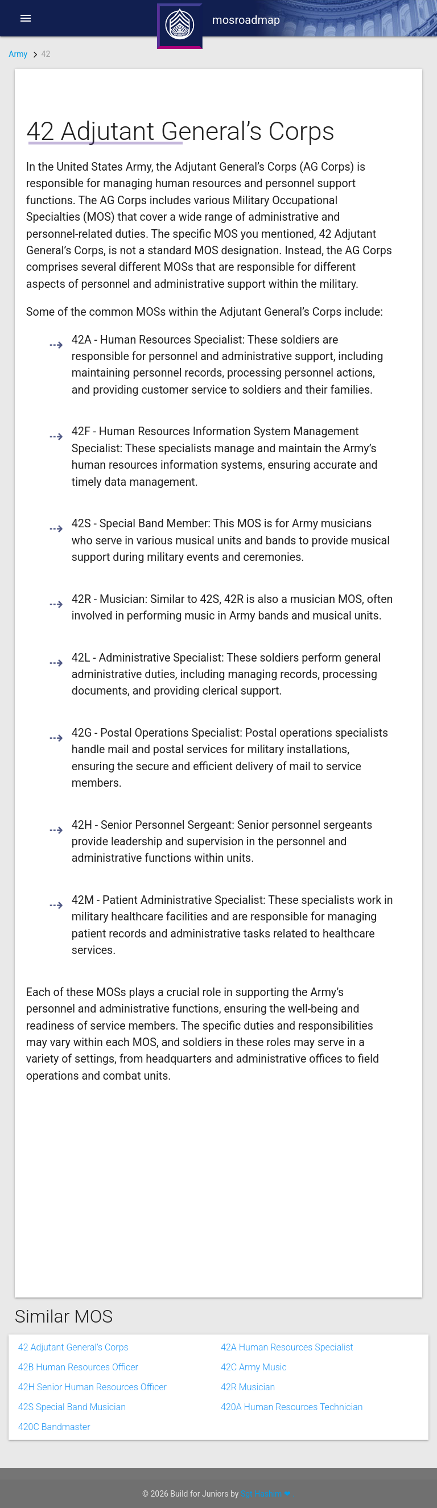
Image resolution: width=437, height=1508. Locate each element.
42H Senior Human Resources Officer (92, 1387)
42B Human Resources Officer (78, 1367)
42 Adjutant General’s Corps (73, 1347)
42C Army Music (254, 1367)
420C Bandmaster (54, 1427)
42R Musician (248, 1387)
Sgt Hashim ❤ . (268, 1493)
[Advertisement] (210, 1186)
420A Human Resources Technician (292, 1407)
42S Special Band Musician (72, 1407)
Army (18, 54)
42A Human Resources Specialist (287, 1347)
